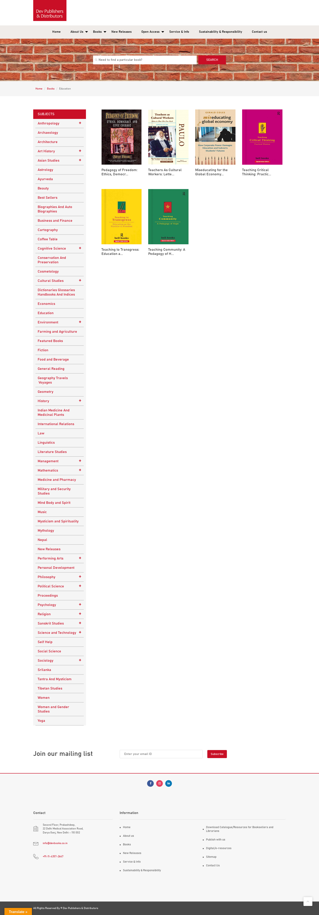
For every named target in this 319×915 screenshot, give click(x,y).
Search (212, 59)
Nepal (42, 540)
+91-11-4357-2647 (53, 856)
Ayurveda (45, 179)
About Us (76, 31)
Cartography (48, 230)
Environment (60, 322)
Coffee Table (48, 239)
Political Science (60, 586)
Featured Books (50, 341)
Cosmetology (48, 271)
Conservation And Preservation (52, 260)
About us (128, 836)
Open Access (150, 31)
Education (46, 313)
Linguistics (46, 442)
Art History (60, 151)
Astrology (45, 170)
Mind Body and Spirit (54, 502)
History (60, 400)
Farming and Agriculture (57, 331)
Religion (60, 614)
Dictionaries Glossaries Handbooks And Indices (56, 292)
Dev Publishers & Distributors (80, 908)
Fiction (43, 350)
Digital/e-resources (218, 848)
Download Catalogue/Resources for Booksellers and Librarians (239, 829)
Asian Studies (60, 160)
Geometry (45, 392)
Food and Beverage (53, 359)
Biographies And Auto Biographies (55, 209)
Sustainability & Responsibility (220, 31)
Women (44, 697)
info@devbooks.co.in (55, 843)
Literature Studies (52, 452)
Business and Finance (55, 220)
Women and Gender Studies (53, 709)
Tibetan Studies (50, 688)
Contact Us (213, 865)
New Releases (121, 31)
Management (60, 461)
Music (42, 512)
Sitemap (211, 857)
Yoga (41, 720)
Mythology (46, 530)
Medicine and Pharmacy (57, 479)
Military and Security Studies (54, 491)
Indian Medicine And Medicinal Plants (54, 412)
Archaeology (48, 132)
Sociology (60, 660)
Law (41, 433)
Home (56, 31)
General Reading (51, 369)
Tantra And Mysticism (55, 679)
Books (97, 31)
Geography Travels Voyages (53, 380)
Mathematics (60, 470)
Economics (46, 304)
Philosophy (60, 576)
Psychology (60, 604)
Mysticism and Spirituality (58, 521)
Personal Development (56, 567)
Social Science (49, 651)
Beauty (43, 188)
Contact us (259, 31)
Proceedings (48, 595)
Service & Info (179, 31)
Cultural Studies (60, 280)
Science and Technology (60, 632)
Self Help (45, 642)
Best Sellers (47, 197)
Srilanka (44, 670)
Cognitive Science (60, 248)
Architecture (48, 142)
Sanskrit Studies (60, 623)
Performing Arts (60, 558)
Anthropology (60, 123)
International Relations (56, 424)
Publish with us (215, 839)
